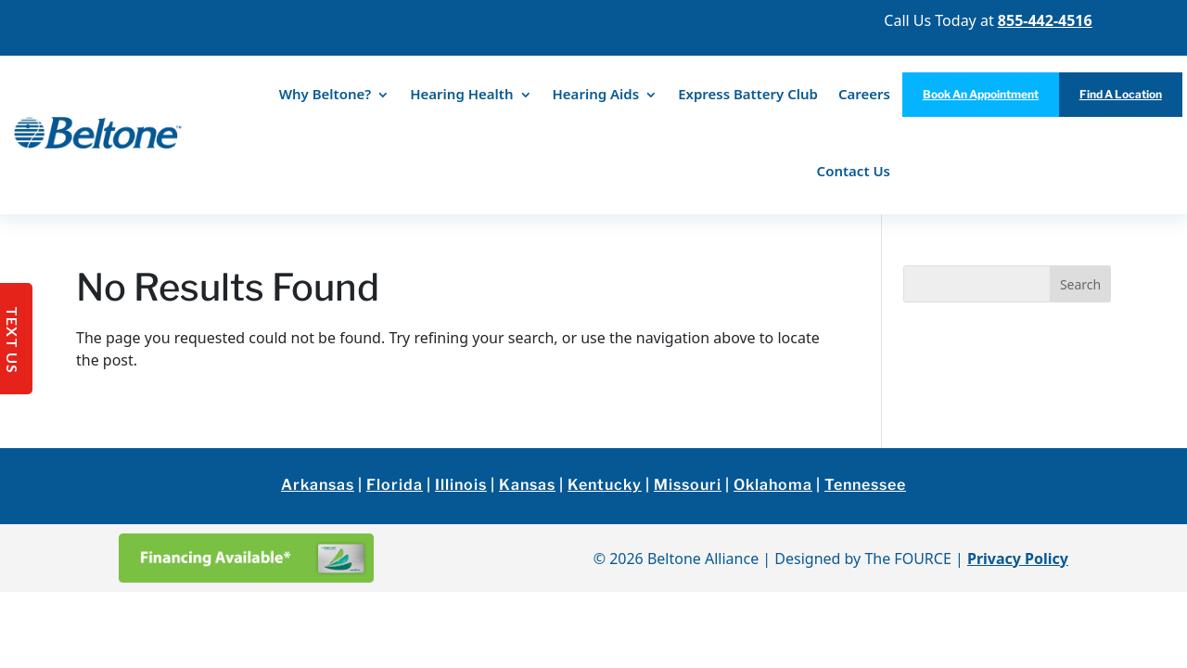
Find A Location (1120, 94)
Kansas (527, 485)
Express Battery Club (748, 93)
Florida (394, 485)
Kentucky (605, 485)
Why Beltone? (325, 93)
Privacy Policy (1017, 558)
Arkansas (317, 485)
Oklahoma (773, 485)
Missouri (687, 485)
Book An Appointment (981, 94)
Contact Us (853, 170)
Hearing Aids (596, 93)
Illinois (461, 485)
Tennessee (865, 485)
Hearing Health (461, 93)
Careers (864, 93)
